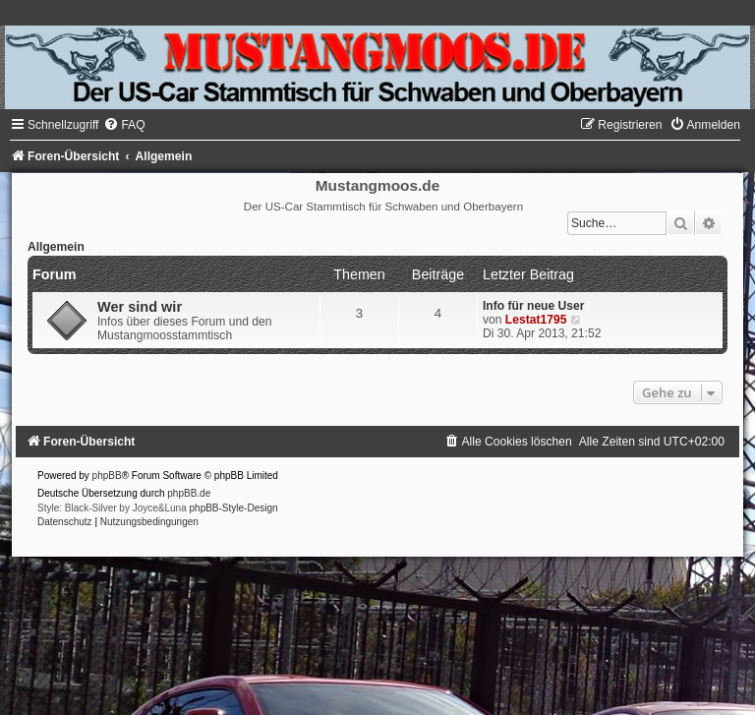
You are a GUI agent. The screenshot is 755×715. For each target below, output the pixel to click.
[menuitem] (124, 125)
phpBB (107, 475)
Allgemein (56, 247)
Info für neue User (533, 306)
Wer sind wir (139, 307)
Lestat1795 (536, 320)
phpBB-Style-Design (234, 508)
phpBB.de (188, 493)
